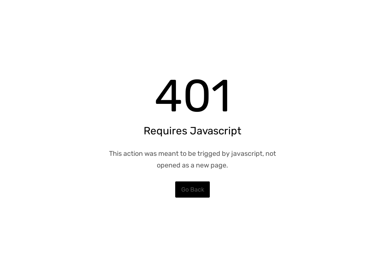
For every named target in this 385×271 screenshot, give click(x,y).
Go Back (192, 189)
